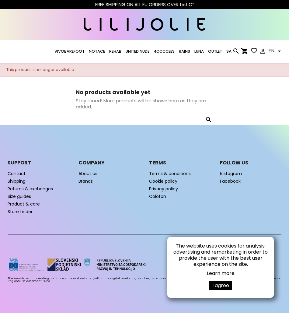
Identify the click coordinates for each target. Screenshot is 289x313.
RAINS (184, 51)
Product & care (24, 204)
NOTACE (97, 51)
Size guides (19, 196)
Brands (85, 181)
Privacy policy (163, 189)
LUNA (199, 51)
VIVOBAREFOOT (69, 51)
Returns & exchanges (30, 189)
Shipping (17, 181)
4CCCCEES (164, 51)
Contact (17, 174)
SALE (230, 51)
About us (87, 174)
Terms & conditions (170, 174)
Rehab (115, 51)
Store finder (20, 212)
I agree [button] (220, 285)
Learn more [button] (221, 273)
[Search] (235, 52)
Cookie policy (163, 181)
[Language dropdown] (275, 51)
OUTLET (215, 51)
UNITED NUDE (137, 51)
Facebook (230, 181)
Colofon (157, 196)
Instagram (231, 174)
